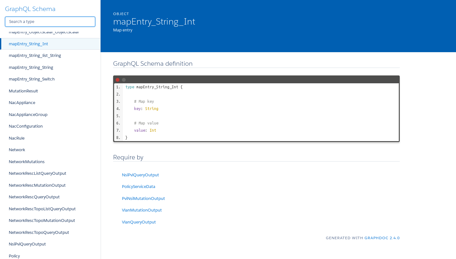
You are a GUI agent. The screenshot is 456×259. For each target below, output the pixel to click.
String (151, 108)
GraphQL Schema (30, 9)
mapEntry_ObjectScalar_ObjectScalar (44, 32)
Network (17, 149)
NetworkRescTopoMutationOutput (42, 220)
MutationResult (23, 91)
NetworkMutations (27, 161)
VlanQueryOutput (139, 222)
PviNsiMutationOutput (143, 198)
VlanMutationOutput (142, 210)
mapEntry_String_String (31, 67)
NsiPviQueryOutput (27, 244)
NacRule (17, 138)
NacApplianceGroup (28, 114)
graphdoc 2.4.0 (382, 237)
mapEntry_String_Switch (32, 79)
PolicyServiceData (138, 186)
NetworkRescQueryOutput (34, 197)
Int (153, 130)
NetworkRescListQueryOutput (37, 173)
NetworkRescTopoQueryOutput (39, 232)
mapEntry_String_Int (28, 44)
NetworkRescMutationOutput (37, 185)
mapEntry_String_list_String (35, 55)
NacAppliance (22, 102)
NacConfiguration (26, 126)
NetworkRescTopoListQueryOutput (42, 209)
